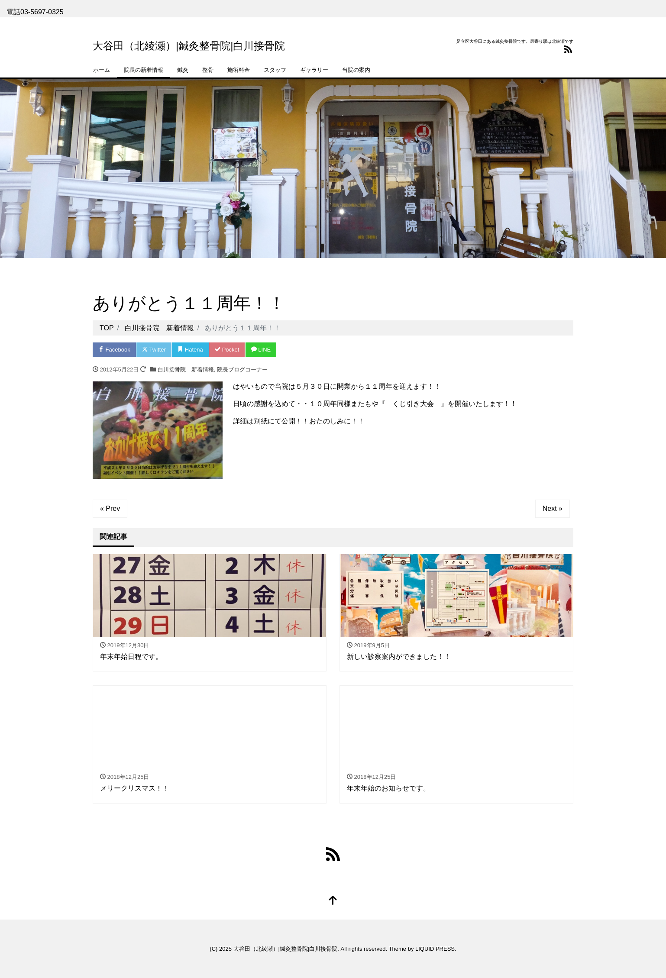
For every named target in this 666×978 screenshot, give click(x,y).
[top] (333, 901)
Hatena (190, 349)
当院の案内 (356, 70)
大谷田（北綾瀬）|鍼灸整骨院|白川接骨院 (189, 46)
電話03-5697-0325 (35, 12)
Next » (553, 508)
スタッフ (275, 70)
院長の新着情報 (143, 70)
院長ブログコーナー (242, 369)
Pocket (227, 349)
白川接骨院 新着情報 (186, 369)
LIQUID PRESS (435, 949)
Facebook (114, 349)
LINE (261, 349)
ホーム (101, 70)
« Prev (110, 508)
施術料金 (238, 70)
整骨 (207, 70)
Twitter (154, 349)
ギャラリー (314, 70)
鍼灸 (182, 70)
